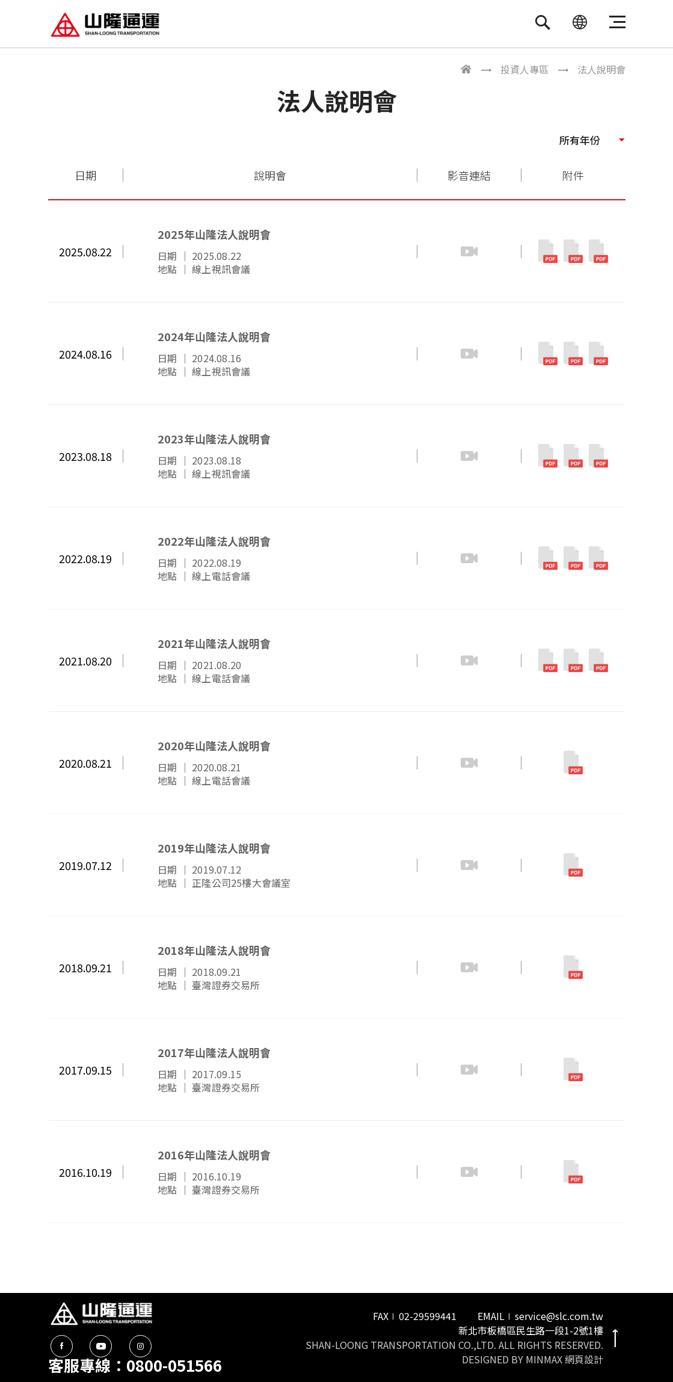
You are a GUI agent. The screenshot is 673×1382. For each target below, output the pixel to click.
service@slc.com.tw (559, 1316)
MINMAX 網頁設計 (564, 1359)
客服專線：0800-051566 (135, 1365)
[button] (592, 139)
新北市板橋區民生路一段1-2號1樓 (530, 1330)
